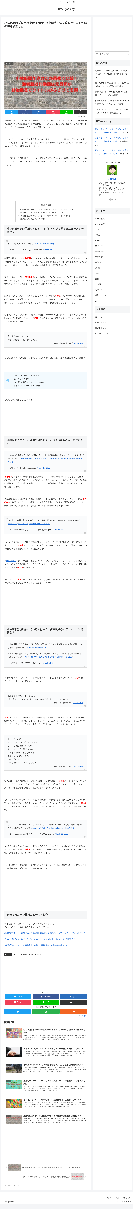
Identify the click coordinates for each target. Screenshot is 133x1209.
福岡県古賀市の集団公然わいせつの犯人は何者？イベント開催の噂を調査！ (112, 84)
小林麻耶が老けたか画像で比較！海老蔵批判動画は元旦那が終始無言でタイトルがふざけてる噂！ (45, 934)
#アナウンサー (62, 459)
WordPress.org (101, 333)
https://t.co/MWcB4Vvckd (41, 829)
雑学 (97, 301)
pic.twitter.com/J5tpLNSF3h (63, 829)
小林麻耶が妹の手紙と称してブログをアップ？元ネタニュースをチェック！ (46, 209)
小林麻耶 (24, 955)
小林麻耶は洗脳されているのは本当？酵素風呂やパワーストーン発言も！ (45, 216)
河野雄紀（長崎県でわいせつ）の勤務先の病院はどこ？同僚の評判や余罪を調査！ (112, 74)
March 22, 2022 (61, 531)
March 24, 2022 (48, 664)
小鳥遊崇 (112, 179)
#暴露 (47, 658)
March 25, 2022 (50, 250)
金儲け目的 (39, 955)
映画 (97, 273)
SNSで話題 (100, 219)
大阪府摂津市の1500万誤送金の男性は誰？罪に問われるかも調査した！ (111, 93)
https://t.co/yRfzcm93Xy (44, 244)
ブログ (16, 955)
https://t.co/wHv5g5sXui (36, 648)
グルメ (98, 235)
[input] (112, 53)
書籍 (97, 279)
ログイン (99, 317)
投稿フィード (100, 322)
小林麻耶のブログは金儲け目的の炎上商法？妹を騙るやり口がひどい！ (45, 213)
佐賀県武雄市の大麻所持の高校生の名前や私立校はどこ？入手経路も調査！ (112, 102)
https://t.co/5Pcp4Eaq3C (31, 459)
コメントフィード (102, 328)
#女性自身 (59, 658)
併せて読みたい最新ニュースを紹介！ (32, 220)
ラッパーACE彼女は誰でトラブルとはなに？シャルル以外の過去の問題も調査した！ (40, 940)
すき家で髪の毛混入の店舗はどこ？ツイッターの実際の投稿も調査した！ (112, 111)
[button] (80, 112)
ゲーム (98, 241)
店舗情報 (99, 262)
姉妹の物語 (11, 562)
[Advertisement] (45, 44)
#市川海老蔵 (39, 658)
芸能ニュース (100, 295)
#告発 (52, 658)
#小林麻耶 (73, 459)
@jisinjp (69, 658)
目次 (43, 205)
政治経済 (99, 268)
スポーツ (99, 246)
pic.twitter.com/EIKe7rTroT (39, 525)
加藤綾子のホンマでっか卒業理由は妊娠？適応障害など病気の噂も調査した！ (37, 946)
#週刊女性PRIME (48, 459)
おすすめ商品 (100, 224)
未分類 (98, 284)
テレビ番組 (100, 251)
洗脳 (31, 955)
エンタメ (8, 955)
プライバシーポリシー (111, 1202)
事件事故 (99, 257)
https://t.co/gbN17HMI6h (18, 525)
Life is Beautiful (78, 344)
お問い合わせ (125, 1202)
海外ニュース (100, 290)
